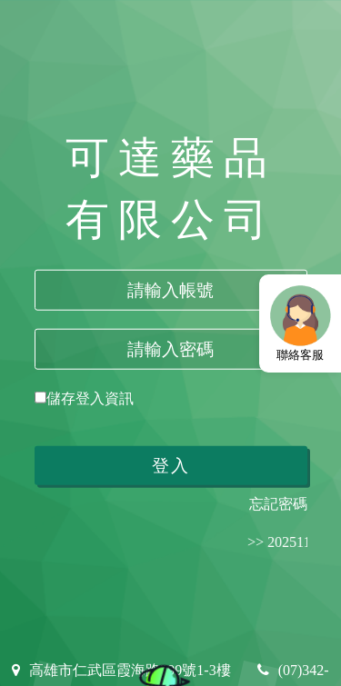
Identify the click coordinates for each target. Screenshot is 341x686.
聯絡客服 (300, 322)
